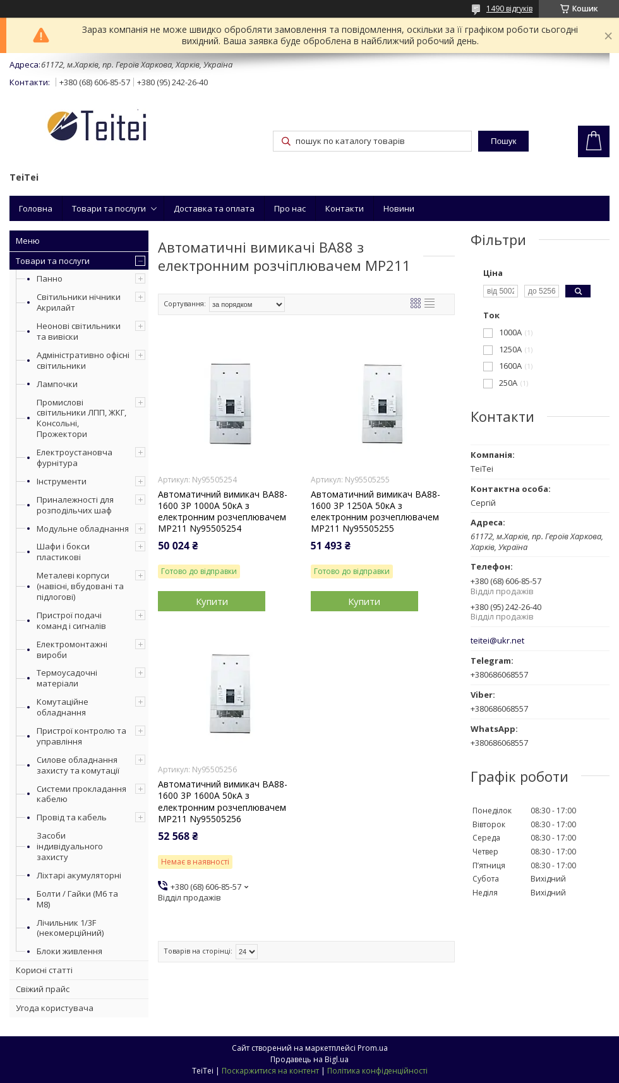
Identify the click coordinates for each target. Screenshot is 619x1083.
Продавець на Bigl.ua (309, 1059)
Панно (50, 278)
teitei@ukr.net (497, 640)
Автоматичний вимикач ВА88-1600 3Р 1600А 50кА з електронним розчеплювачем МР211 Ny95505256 (222, 802)
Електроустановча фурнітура (74, 457)
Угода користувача (54, 1008)
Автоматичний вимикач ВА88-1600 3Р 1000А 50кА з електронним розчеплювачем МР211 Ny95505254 (222, 512)
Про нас (290, 208)
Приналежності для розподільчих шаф (75, 505)
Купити (212, 601)
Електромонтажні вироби (72, 649)
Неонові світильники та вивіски (79, 331)
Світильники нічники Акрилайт (79, 302)
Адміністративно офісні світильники (83, 360)
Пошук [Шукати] (503, 141)
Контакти (344, 208)
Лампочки (57, 384)
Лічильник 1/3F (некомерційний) (70, 928)
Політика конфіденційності (377, 1070)
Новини (398, 208)
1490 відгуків (509, 8)
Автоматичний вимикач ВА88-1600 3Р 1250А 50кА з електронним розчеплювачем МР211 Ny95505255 (375, 512)
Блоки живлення (69, 951)
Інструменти (62, 481)
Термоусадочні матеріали (67, 678)
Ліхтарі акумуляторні (79, 875)
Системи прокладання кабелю (81, 794)
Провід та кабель (72, 817)
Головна (35, 208)
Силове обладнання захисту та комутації (78, 765)
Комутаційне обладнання (62, 707)
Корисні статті (44, 970)
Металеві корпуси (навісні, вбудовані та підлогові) (80, 586)
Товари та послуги (109, 208)
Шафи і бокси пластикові (63, 552)
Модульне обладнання (83, 528)
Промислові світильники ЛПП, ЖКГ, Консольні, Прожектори (81, 418)
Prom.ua (373, 1048)
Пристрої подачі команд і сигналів (71, 620)
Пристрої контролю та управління (81, 736)
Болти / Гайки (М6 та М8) (77, 899)
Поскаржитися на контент (270, 1070)
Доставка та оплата (214, 208)
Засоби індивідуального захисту (70, 846)
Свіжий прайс (42, 989)
